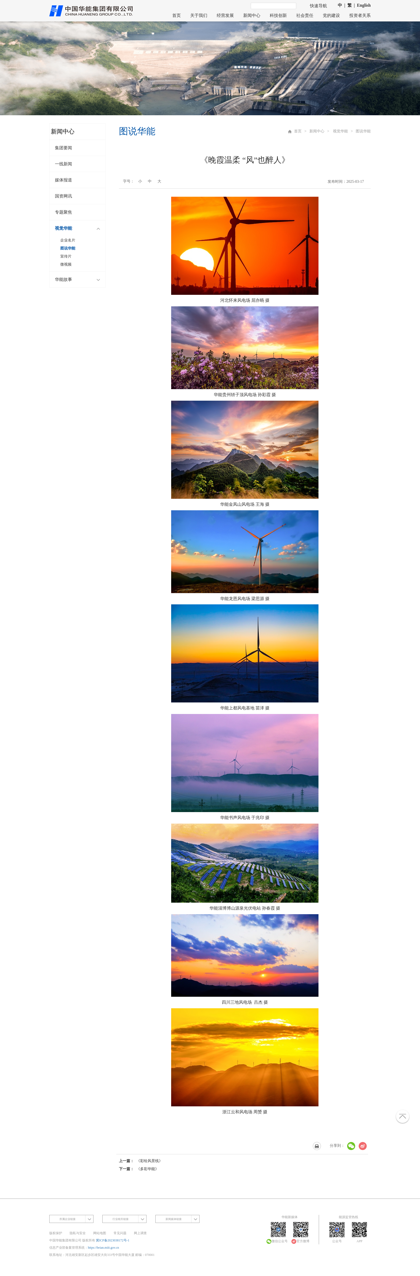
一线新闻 (63, 164)
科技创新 (278, 15)
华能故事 (79, 280)
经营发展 (225, 15)
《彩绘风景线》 (149, 1161)
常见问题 (120, 1233)
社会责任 (304, 15)
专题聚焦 (63, 212)
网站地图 (99, 1233)
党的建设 (331, 15)
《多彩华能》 (147, 1169)
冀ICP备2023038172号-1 (112, 1240)
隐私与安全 (78, 1233)
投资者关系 (360, 15)
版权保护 (55, 1233)
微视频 (66, 264)
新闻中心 (251, 15)
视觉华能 (79, 228)
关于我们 (198, 15)
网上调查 (140, 1233)
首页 (176, 15)
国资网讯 (63, 196)
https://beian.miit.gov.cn (103, 1247)
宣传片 (66, 256)
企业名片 (67, 240)
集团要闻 (63, 148)
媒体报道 (63, 180)
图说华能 (67, 248)
